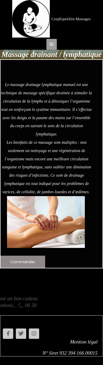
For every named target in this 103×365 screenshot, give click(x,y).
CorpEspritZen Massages (71, 19)
